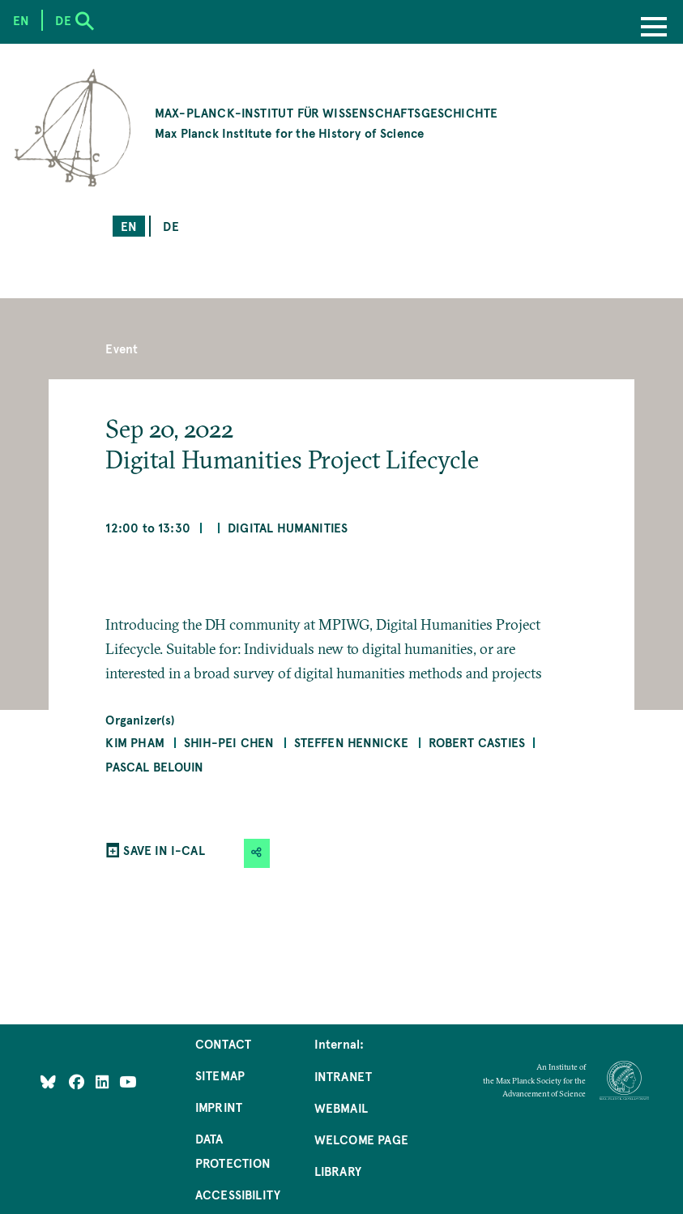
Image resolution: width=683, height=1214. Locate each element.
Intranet (343, 1075)
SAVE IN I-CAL (163, 849)
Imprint (218, 1106)
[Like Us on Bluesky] (48, 1080)
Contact (223, 1043)
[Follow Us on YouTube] (127, 1080)
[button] (257, 853)
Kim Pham (134, 741)
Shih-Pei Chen (229, 741)
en (129, 225)
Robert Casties (477, 741)
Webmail (341, 1107)
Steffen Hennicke (351, 741)
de (170, 225)
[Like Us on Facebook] (78, 1080)
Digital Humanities (288, 527)
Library (337, 1170)
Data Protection (233, 1150)
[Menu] (654, 28)
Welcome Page (361, 1139)
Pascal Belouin (154, 766)
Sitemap (220, 1075)
